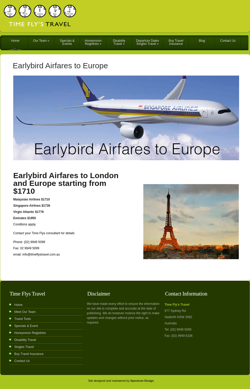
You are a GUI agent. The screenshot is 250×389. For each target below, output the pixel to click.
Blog (202, 41)
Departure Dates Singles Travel (147, 42)
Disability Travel (119, 42)
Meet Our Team (25, 312)
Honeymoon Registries (93, 42)
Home (15, 41)
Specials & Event (26, 326)
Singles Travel (24, 347)
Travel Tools (22, 319)
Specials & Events (67, 42)
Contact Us (227, 41)
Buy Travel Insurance (176, 42)
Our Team (41, 41)
